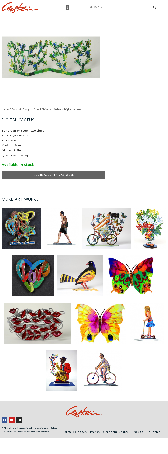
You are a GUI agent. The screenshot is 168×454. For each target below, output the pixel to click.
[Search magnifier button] (154, 7)
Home (5, 118)
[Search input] (120, 6)
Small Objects (42, 118)
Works (94, 441)
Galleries (155, 441)
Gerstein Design (21, 118)
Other (57, 118)
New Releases (74, 441)
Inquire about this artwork (46, 184)
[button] (67, 7)
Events (138, 441)
